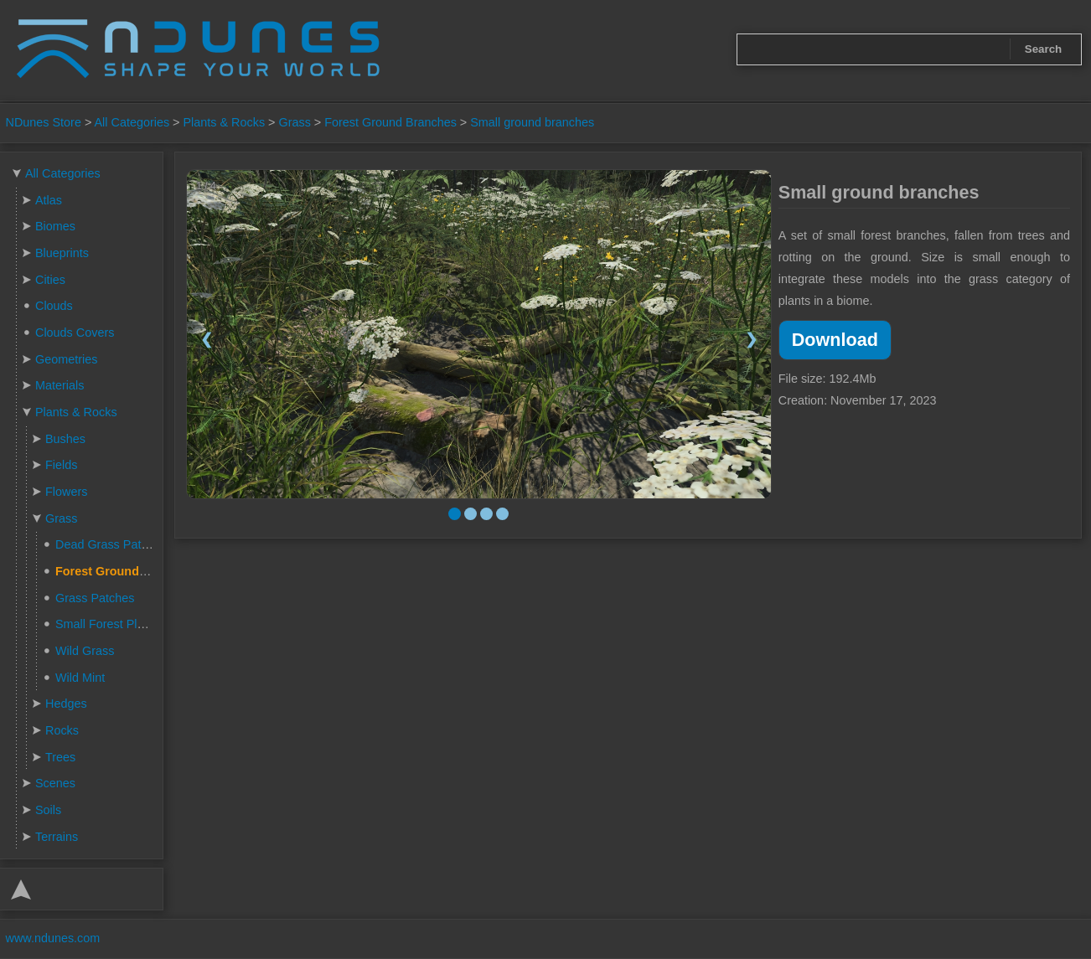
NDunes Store (43, 122)
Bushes (65, 439)
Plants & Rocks (225, 122)
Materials (59, 385)
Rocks (62, 730)
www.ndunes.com (53, 938)
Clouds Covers (74, 332)
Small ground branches (532, 122)
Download (835, 339)
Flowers (66, 491)
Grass (294, 122)
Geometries (66, 359)
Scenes (55, 783)
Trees (60, 757)
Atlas (48, 200)
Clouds (54, 305)
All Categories (132, 122)
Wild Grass (84, 650)
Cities (50, 279)
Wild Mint (80, 677)
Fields (61, 465)
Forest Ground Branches (390, 122)
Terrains (56, 836)
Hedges (66, 703)
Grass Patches (94, 598)
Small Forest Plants (107, 624)
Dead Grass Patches (111, 544)
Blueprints (62, 253)
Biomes (55, 226)
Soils (48, 810)
